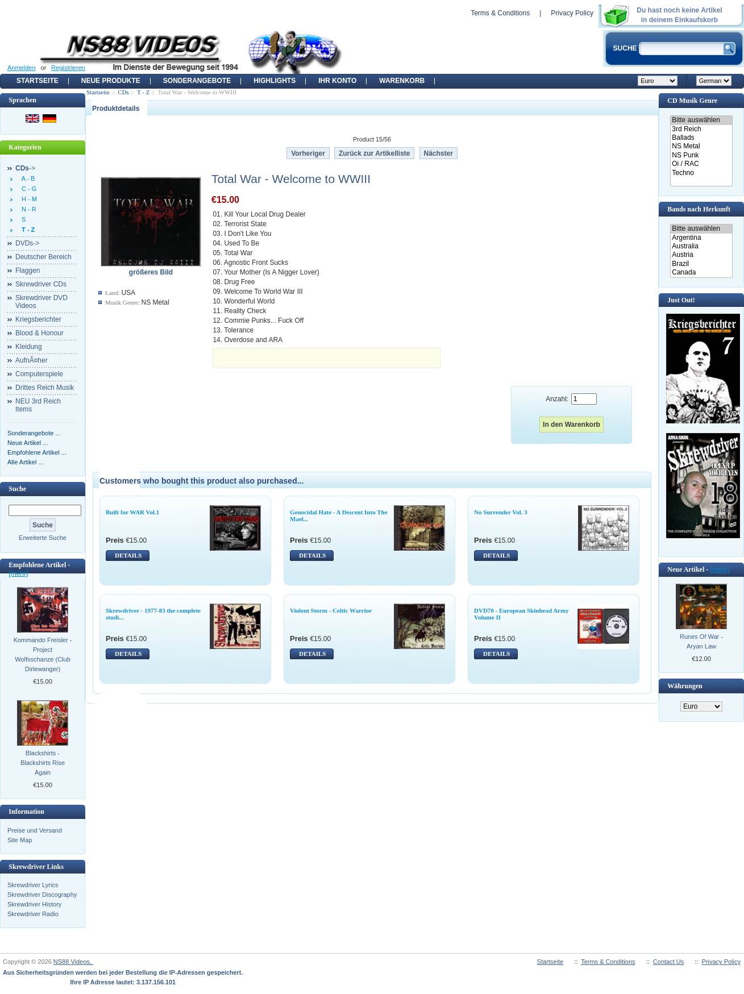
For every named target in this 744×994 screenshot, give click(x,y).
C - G (27, 188)
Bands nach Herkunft (698, 209)
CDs (123, 92)
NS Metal (701, 146)
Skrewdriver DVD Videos (41, 302)
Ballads (701, 138)
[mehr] (18, 573)
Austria (701, 255)
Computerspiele (39, 374)
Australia (701, 246)
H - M (27, 199)
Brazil (701, 264)
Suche (17, 489)
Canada (701, 272)
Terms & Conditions (500, 13)
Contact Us (668, 961)
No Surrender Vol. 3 (500, 512)
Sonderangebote (197, 81)
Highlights (274, 81)
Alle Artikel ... (25, 462)
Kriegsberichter (38, 319)
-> (25, 168)
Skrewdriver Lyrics (32, 884)
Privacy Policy (572, 13)
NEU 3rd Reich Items (38, 405)
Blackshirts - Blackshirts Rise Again (42, 763)
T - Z (143, 92)
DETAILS (128, 555)
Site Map (19, 840)
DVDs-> (27, 243)
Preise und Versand (34, 830)
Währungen (684, 686)
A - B (26, 178)
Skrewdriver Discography (42, 894)
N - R (27, 209)
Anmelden (21, 67)
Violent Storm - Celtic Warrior (331, 610)
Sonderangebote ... (34, 433)
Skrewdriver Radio (33, 913)
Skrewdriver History (34, 904)
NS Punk (701, 155)
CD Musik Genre (692, 101)
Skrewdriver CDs (40, 284)
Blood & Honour (39, 333)
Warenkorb (402, 81)
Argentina (701, 238)
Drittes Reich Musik (44, 388)
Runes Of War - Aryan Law (701, 641)
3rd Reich (701, 129)
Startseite (37, 81)
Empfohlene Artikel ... (36, 452)
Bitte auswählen (701, 120)
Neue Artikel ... (27, 442)
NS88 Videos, (73, 961)
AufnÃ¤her (31, 360)
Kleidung (28, 347)
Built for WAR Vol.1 (132, 512)
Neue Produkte (110, 81)
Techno (701, 173)
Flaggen (27, 271)
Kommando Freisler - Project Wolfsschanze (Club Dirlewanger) (43, 654)
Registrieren (68, 67)
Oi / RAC (701, 164)
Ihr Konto (337, 81)
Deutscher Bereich (43, 257)
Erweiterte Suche (42, 537)
